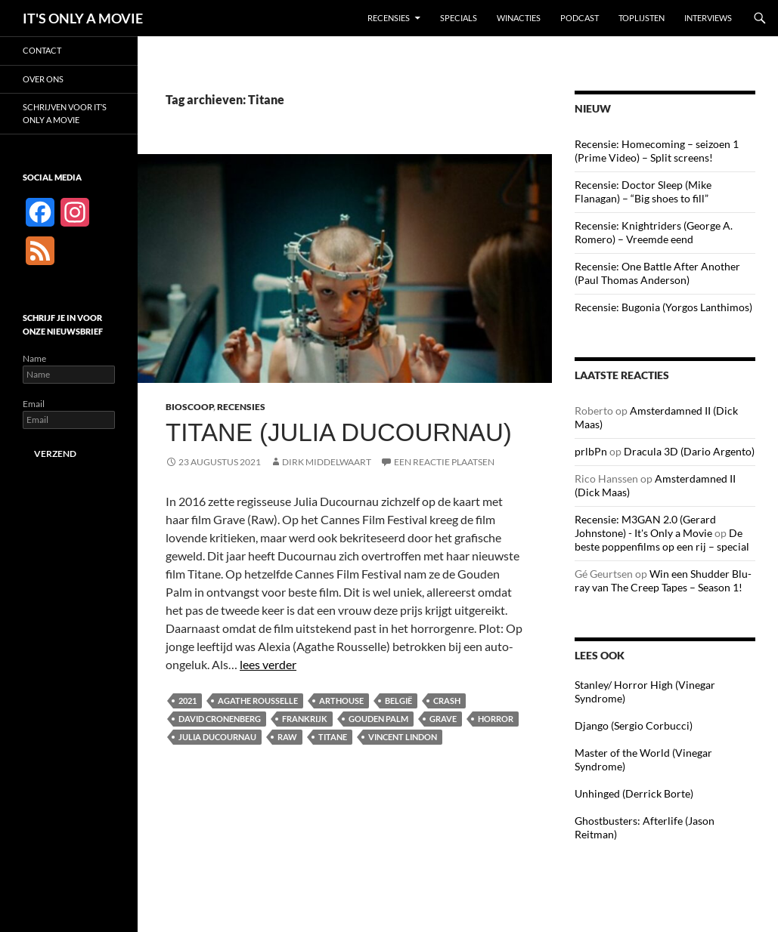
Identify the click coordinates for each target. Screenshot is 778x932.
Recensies (388, 18)
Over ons (43, 79)
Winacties (519, 18)
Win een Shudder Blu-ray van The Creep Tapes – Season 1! (663, 580)
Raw (287, 737)
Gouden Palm (378, 719)
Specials (458, 18)
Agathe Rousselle (258, 700)
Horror (495, 719)
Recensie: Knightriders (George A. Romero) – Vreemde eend (654, 232)
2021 (187, 700)
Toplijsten (641, 18)
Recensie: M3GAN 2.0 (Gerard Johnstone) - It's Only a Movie (645, 526)
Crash (446, 700)
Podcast (579, 18)
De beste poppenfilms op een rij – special (662, 539)
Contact (42, 50)
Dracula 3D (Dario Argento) (689, 451)
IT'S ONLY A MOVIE (83, 18)
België (398, 700)
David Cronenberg (219, 719)
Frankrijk (304, 719)
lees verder (268, 664)
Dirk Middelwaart (326, 462)
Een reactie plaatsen (444, 462)
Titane (332, 737)
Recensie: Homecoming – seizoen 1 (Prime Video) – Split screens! (657, 150)
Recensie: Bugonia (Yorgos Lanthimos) (663, 307)
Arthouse (341, 700)
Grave (443, 719)
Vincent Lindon (402, 737)
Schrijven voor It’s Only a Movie (65, 113)
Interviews (708, 18)
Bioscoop (189, 406)
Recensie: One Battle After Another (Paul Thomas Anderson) (657, 273)
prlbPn (591, 451)
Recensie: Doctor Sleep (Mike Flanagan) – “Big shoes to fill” (643, 191)
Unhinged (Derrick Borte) (634, 793)
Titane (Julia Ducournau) (339, 432)
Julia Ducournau (217, 737)
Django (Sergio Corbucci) (634, 725)
